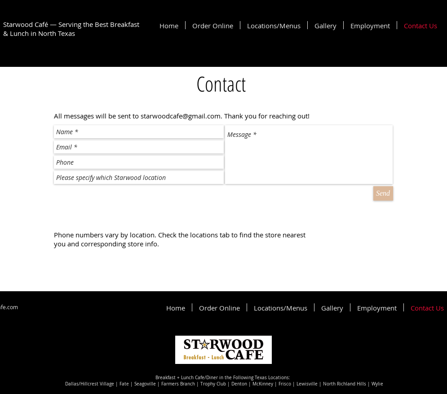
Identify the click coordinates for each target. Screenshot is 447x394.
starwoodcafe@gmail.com (181, 115)
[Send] (383, 193)
